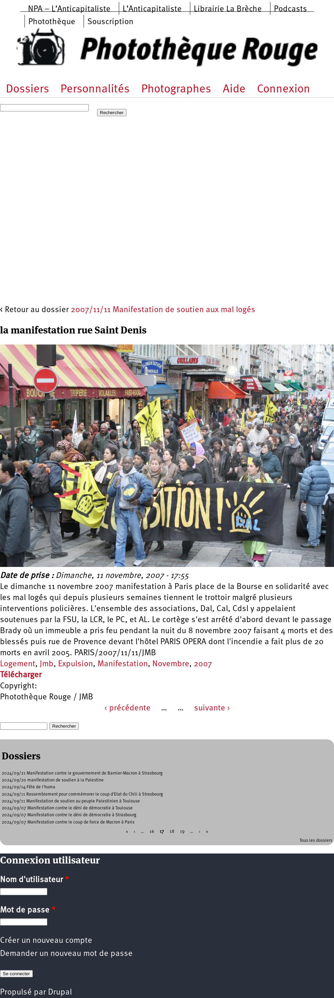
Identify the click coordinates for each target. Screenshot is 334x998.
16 (152, 831)
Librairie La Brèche (228, 9)
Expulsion (75, 664)
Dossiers (27, 89)
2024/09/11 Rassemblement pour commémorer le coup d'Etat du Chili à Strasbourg (82, 794)
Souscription (110, 22)
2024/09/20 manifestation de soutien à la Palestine (53, 780)
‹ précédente (127, 708)
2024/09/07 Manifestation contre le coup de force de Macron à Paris (68, 822)
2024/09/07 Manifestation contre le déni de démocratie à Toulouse (67, 808)
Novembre (170, 664)
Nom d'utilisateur (34, 880)
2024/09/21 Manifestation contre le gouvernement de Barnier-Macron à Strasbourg (82, 773)
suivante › (212, 708)
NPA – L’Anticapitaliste (69, 9)
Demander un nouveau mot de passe (66, 954)
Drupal (60, 992)
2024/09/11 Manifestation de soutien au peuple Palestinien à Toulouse (71, 801)
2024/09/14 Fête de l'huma (28, 787)
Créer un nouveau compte (46, 941)
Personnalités (95, 89)
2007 (203, 664)
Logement (17, 664)
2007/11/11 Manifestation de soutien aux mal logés (163, 310)
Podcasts (290, 9)
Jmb (47, 664)
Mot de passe (27, 910)
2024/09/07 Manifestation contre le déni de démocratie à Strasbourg (69, 815)
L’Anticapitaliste (152, 9)
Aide (234, 89)
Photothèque (51, 22)
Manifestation (122, 664)
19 (182, 831)
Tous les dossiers (315, 840)
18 (172, 831)
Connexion (283, 89)
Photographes (176, 89)
